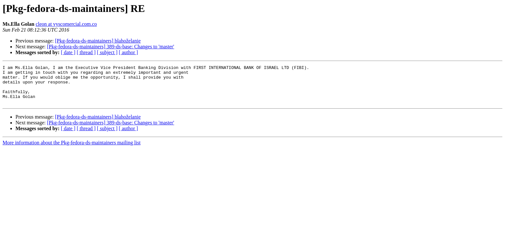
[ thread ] (86, 52)
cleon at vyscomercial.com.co (66, 24)
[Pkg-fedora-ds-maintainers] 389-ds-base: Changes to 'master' (110, 46)
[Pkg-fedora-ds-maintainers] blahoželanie (98, 41)
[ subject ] (107, 52)
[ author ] (128, 52)
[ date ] (68, 52)
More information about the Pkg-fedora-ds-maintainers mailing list (71, 150)
